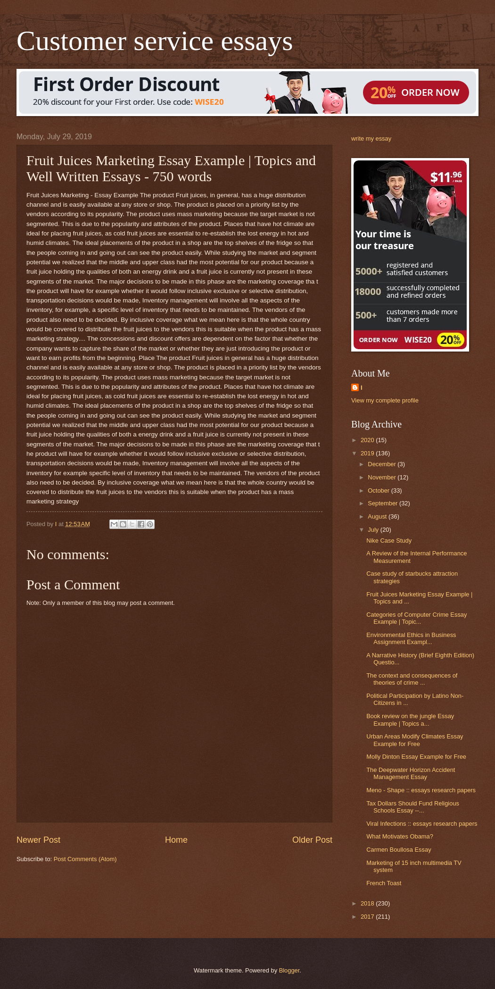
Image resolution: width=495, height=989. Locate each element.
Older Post (312, 840)
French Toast (383, 883)
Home (176, 840)
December (382, 464)
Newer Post (38, 840)
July (374, 529)
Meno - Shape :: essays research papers (421, 790)
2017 (368, 916)
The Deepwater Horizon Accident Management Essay (410, 773)
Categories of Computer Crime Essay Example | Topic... (416, 618)
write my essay (371, 138)
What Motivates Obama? (399, 836)
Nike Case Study (389, 540)
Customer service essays (154, 40)
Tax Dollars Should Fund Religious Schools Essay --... (412, 807)
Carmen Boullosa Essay (398, 849)
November (382, 477)
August (378, 516)
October (379, 490)
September (383, 503)
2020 (368, 440)
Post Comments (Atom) (85, 859)
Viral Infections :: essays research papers (421, 823)
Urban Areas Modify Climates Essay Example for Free (414, 740)
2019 (368, 453)
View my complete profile (385, 400)
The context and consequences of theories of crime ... (411, 679)
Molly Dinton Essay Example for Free (416, 756)
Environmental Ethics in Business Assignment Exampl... (411, 638)
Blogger (289, 970)
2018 (368, 903)
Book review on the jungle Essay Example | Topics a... (410, 719)
